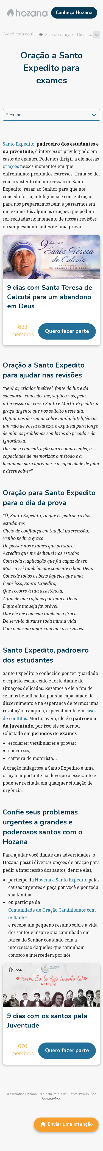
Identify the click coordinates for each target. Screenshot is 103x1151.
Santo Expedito (18, 144)
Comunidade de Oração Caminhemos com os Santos (52, 913)
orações (11, 166)
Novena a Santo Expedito (61, 880)
